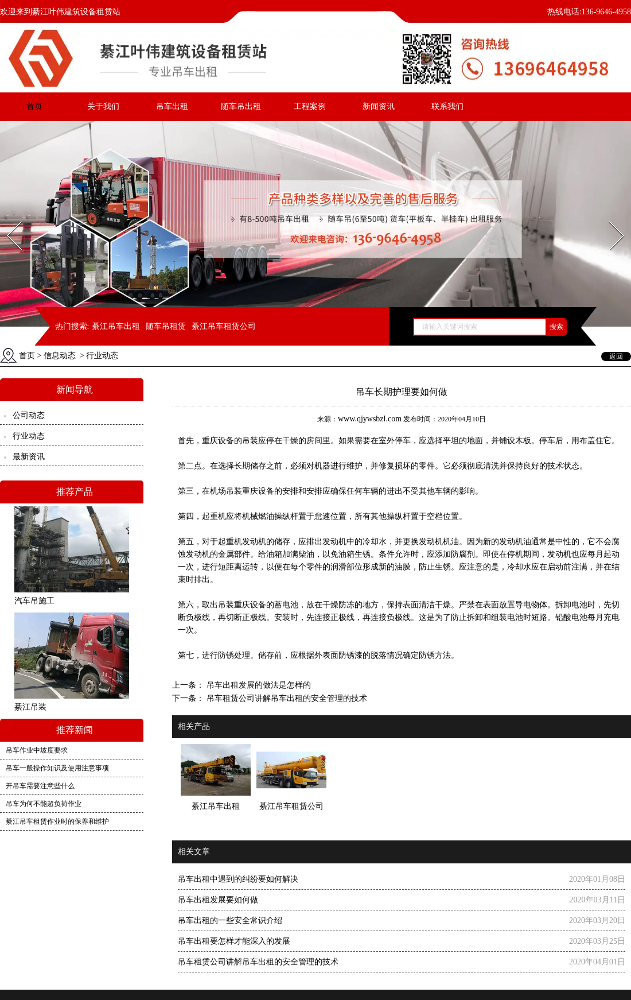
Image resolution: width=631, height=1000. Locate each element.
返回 (616, 356)
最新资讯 (29, 456)
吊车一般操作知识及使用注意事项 (57, 768)
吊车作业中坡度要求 (37, 750)
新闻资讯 (379, 106)
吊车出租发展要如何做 (218, 900)
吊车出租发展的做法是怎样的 (257, 685)
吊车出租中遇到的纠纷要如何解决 (238, 879)
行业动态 (29, 436)
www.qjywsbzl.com (370, 418)
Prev (7, 218)
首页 (34, 106)
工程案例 (310, 106)
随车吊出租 (241, 106)
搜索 (556, 327)
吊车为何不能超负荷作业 (43, 804)
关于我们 (103, 106)
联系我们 (447, 106)
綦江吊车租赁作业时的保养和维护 (57, 821)
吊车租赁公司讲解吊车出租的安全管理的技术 (285, 698)
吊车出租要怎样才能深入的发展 (234, 941)
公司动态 (29, 415)
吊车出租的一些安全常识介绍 (230, 920)
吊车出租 (172, 106)
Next (610, 218)
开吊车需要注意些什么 (40, 786)
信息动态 (60, 355)
